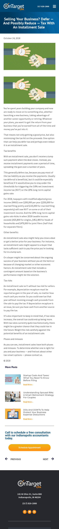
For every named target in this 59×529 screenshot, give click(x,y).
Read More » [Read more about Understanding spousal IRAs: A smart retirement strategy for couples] (28, 402)
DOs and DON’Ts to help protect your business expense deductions (36, 412)
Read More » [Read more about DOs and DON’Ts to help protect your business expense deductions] (28, 419)
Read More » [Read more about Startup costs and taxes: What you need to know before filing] (28, 385)
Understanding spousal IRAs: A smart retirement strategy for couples (38, 395)
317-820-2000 (43, 6)
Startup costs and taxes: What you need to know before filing (36, 378)
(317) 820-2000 (29, 503)
